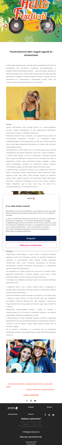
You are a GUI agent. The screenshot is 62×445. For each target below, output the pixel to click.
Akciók (49, 407)
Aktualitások (12, 414)
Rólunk (31, 414)
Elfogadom (31, 238)
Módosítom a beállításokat (31, 245)
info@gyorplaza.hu (31, 432)
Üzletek (31, 407)
